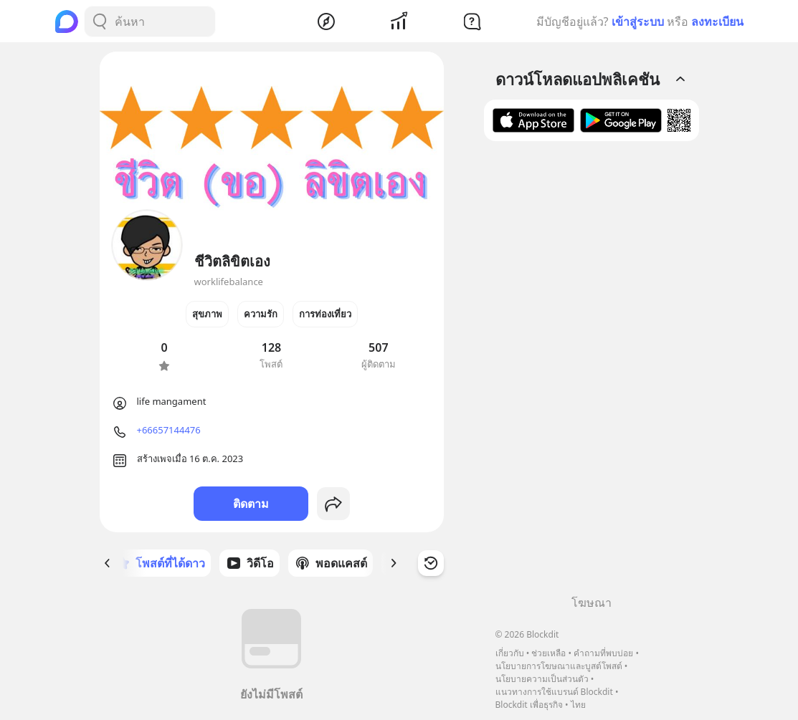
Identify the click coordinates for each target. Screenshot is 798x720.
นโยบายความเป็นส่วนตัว (542, 679)
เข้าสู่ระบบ (638, 21)
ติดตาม (251, 504)
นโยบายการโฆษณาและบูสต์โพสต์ (558, 666)
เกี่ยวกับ (509, 653)
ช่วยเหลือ (548, 653)
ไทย (578, 705)
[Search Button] (99, 21)
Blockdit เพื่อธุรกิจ (529, 705)
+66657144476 (169, 429)
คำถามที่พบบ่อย (603, 653)
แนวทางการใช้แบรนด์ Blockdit (554, 692)
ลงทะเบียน (717, 21)
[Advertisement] (591, 373)
